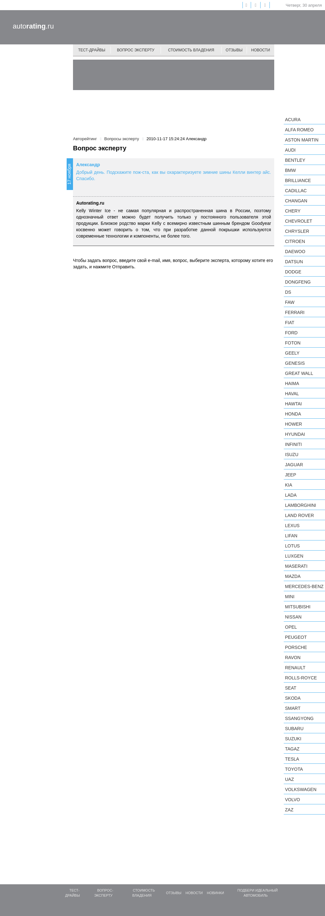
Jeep (290, 474)
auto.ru (33, 26)
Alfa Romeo (299, 129)
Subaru (294, 728)
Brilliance (298, 180)
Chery (293, 210)
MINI (290, 596)
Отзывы (234, 50)
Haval (292, 393)
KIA (288, 484)
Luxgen (294, 556)
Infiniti (293, 444)
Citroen (295, 241)
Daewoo (295, 251)
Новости (260, 50)
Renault (295, 667)
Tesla (292, 759)
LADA (291, 495)
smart (293, 708)
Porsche (296, 647)
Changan (296, 200)
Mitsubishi (297, 606)
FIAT (289, 322)
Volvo (292, 799)
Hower (293, 424)
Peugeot (296, 637)
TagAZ (292, 748)
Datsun (294, 261)
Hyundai (295, 434)
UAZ (289, 779)
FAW (290, 302)
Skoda (293, 698)
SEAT (290, 687)
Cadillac (296, 190)
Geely (292, 353)
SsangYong (299, 718)
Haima (292, 383)
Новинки (215, 893)
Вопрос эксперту (136, 50)
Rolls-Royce (301, 677)
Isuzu (291, 454)
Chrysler (297, 231)
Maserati (296, 566)
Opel (291, 627)
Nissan (293, 616)
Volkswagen (300, 789)
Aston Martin (301, 139)
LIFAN (291, 535)
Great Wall (299, 373)
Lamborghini (300, 505)
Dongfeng (298, 282)
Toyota (294, 769)
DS (288, 292)
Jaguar (294, 464)
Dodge (293, 271)
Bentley (295, 160)
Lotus (292, 545)
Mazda (293, 576)
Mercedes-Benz (304, 586)
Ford (291, 332)
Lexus (292, 525)
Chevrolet (298, 221)
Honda (293, 413)
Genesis (295, 363)
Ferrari (294, 312)
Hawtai (293, 403)
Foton (293, 342)
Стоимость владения (191, 50)
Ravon (293, 657)
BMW (290, 170)
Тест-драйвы (91, 50)
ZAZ (289, 809)
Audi (290, 150)
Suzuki (293, 738)
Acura (293, 119)
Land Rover (299, 515)
